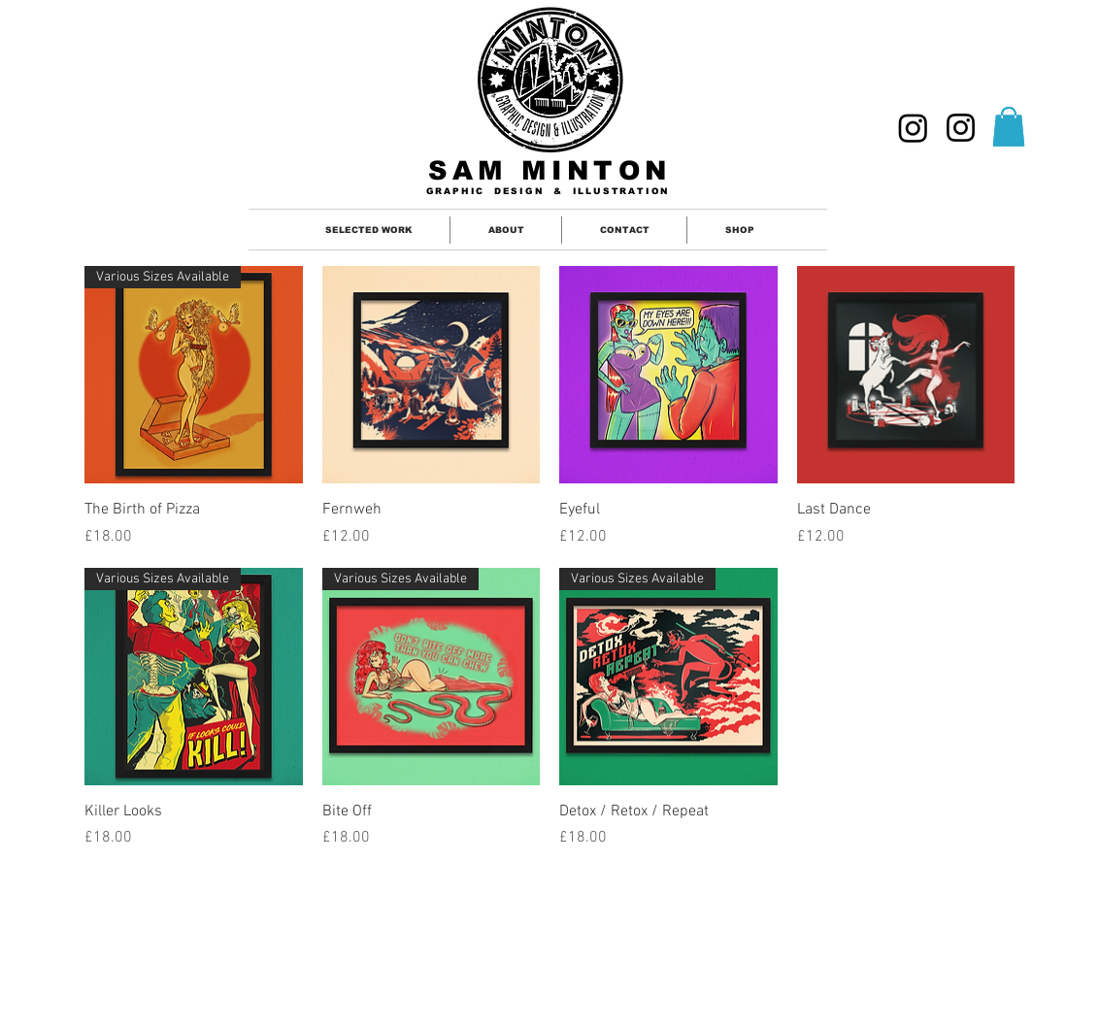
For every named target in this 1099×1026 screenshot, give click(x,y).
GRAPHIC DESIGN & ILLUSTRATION (548, 191)
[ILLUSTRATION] (961, 128)
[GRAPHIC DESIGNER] (913, 128)
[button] (1008, 127)
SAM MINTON (550, 170)
